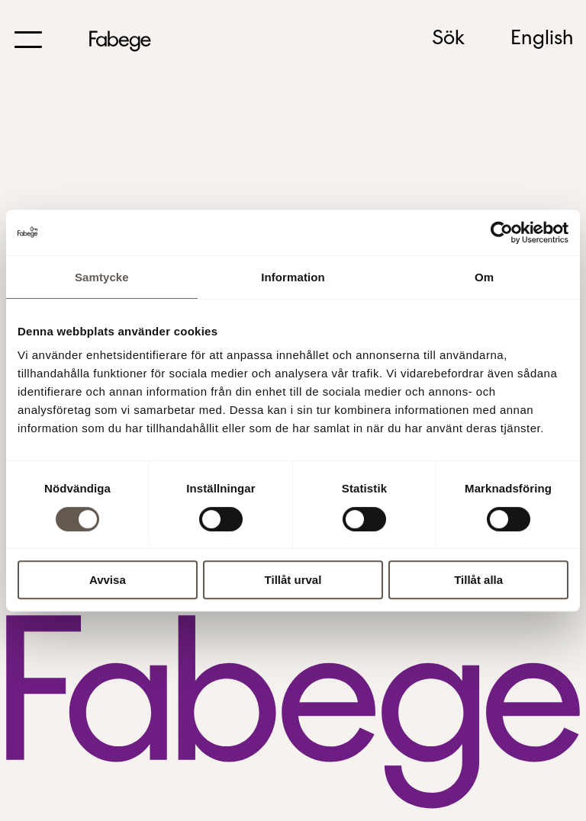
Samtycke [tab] (102, 277)
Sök (448, 39)
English (542, 39)
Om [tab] (484, 277)
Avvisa (107, 579)
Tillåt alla (478, 579)
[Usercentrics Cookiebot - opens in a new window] (501, 232)
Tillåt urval (293, 579)
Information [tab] (293, 277)
